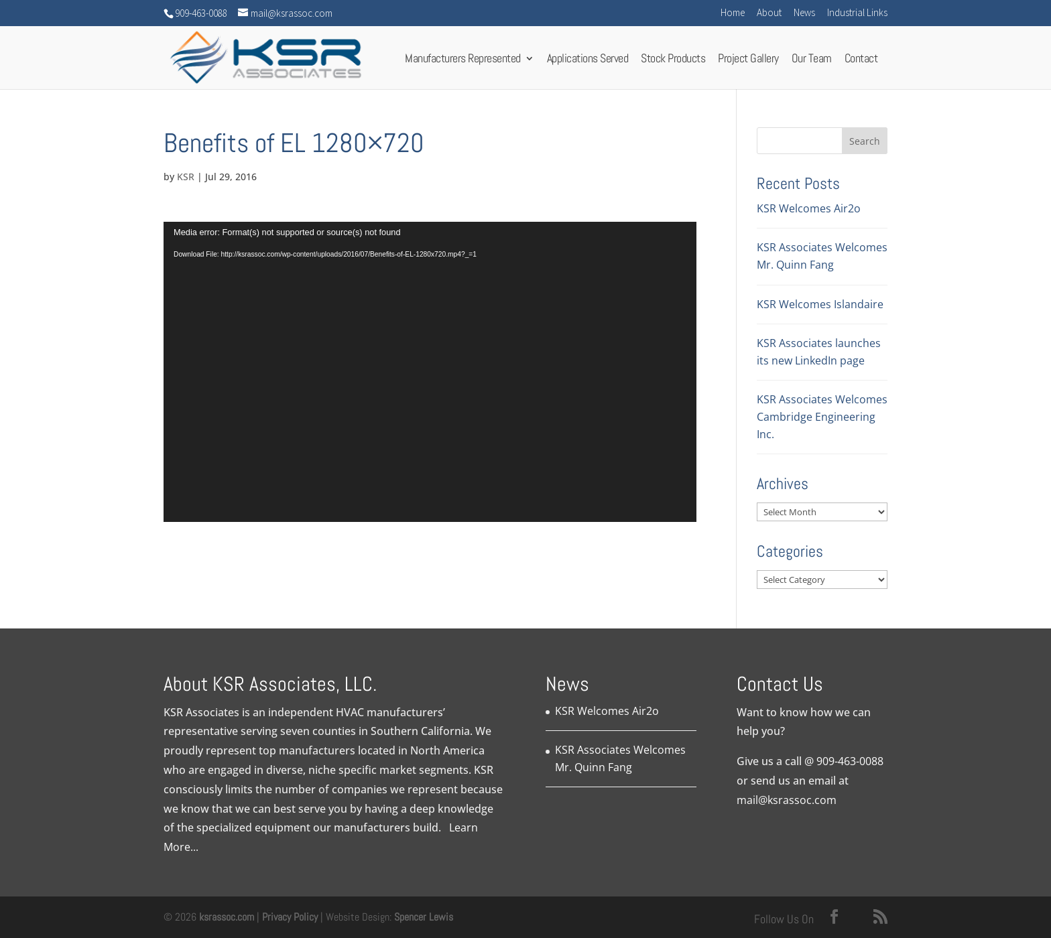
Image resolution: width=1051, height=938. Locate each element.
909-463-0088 (849, 761)
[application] (430, 372)
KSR (185, 176)
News (804, 13)
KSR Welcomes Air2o (809, 208)
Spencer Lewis (423, 917)
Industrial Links (857, 13)
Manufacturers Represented (463, 62)
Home (733, 13)
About (769, 13)
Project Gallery (748, 62)
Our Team (812, 62)
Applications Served (588, 62)
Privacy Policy (290, 917)
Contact (861, 62)
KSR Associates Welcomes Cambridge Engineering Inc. (822, 416)
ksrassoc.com (228, 917)
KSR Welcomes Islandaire (820, 304)
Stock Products (673, 62)
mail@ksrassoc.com (787, 800)
